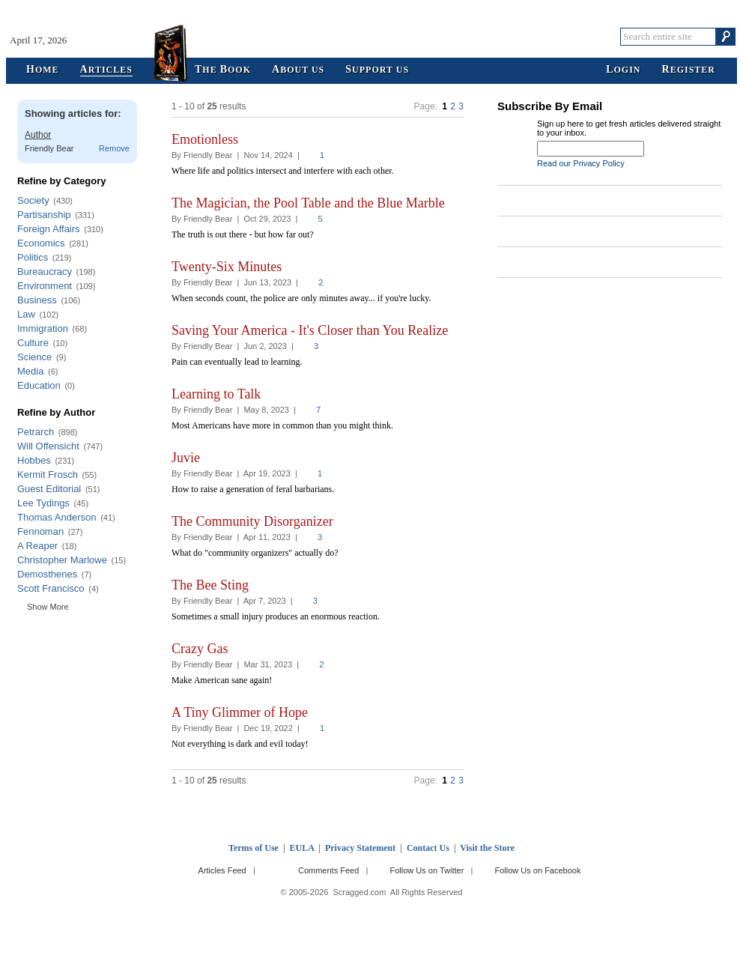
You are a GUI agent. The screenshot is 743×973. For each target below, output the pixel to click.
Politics (32, 257)
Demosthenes (47, 574)
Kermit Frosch (47, 474)
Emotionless (205, 139)
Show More (48, 606)
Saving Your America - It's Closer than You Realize (310, 330)
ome (42, 70)
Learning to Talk (216, 394)
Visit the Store (487, 848)
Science (34, 357)
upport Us (377, 70)
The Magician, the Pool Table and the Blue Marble (308, 203)
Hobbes (34, 460)
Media (30, 371)
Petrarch (35, 431)
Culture (33, 342)
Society (33, 200)
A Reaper (37, 545)
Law (26, 314)
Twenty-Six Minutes (227, 266)
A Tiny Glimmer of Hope (240, 712)
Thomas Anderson (57, 517)
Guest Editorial (49, 488)
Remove (114, 148)
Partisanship (44, 214)
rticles (106, 70)
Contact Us (428, 848)
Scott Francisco (51, 588)
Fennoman (40, 531)
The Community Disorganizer (252, 521)
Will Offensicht (48, 446)
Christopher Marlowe (62, 560)
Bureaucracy (44, 271)
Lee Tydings (43, 503)
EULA (302, 848)
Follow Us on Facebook (538, 870)
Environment (44, 285)
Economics (41, 243)
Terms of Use (253, 848)
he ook (223, 70)
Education (39, 385)
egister (688, 70)
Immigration (42, 328)
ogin (623, 70)
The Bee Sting (210, 585)
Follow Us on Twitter (426, 870)
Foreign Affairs (48, 228)
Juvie (186, 457)
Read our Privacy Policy (581, 163)
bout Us (298, 70)
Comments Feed (328, 870)
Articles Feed (222, 870)
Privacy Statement (360, 848)
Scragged (372, 36)
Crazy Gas (200, 648)
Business (37, 300)
